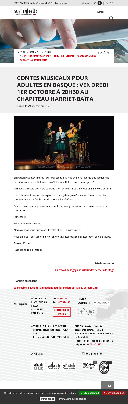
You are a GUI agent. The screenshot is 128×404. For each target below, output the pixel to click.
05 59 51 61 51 (96, 344)
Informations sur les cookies (72, 399)
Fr (107, 3)
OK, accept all (90, 393)
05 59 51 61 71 (63, 298)
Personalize (47, 399)
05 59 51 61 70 (63, 302)
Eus (111, 3)
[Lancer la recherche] (110, 18)
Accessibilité (90, 3)
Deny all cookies (113, 393)
